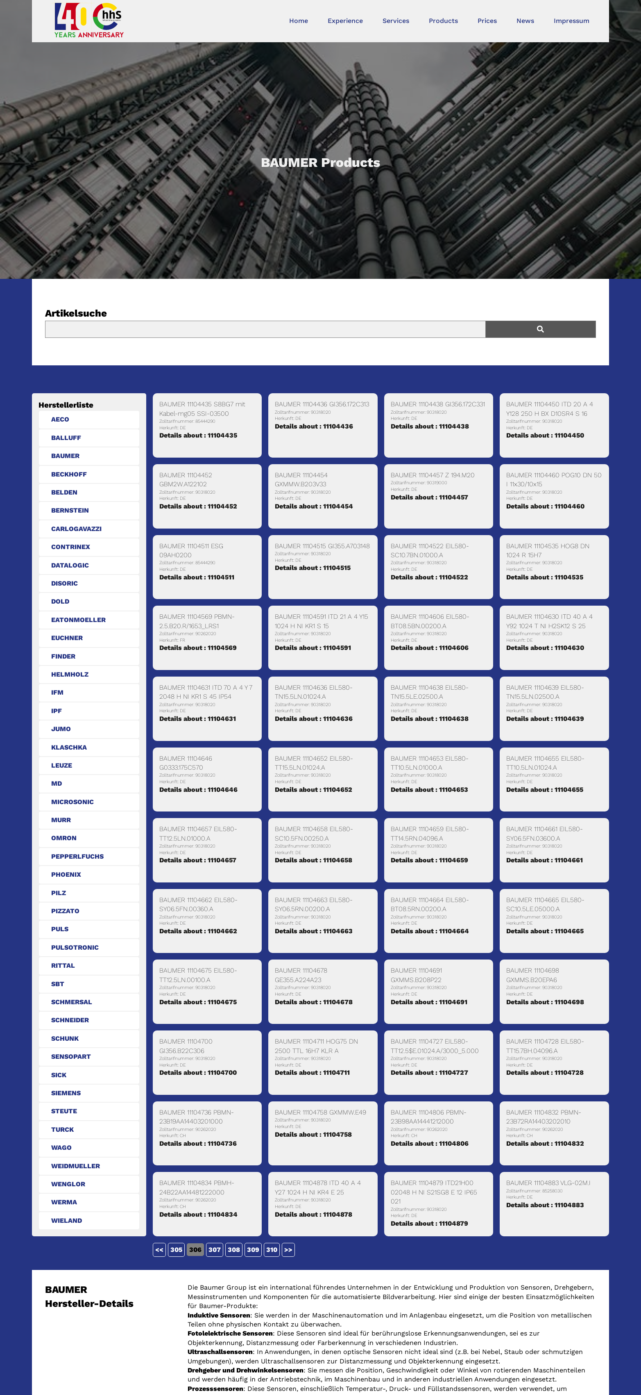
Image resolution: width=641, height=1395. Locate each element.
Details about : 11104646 (198, 789)
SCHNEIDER (70, 1020)
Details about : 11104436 (314, 426)
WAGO (61, 1147)
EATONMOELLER (78, 620)
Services (396, 21)
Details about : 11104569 (198, 648)
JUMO (61, 729)
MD (56, 783)
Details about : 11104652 (313, 789)
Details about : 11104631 (197, 719)
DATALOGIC (70, 565)
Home (298, 21)
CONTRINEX (70, 547)
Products (443, 21)
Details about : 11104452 (198, 506)
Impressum (571, 21)
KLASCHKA (69, 747)
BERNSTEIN (70, 510)
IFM (57, 692)
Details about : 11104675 (198, 1002)
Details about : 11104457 (429, 497)
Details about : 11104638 (430, 719)
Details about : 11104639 (545, 719)
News (525, 21)
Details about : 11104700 (198, 1072)
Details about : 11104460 (545, 506)
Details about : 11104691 (429, 1002)
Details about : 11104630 (545, 648)
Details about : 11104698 (545, 1002)
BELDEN (64, 492)
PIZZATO (65, 911)
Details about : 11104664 (430, 931)
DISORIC (64, 583)
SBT (57, 984)
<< (159, 1250)
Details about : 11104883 (545, 1205)
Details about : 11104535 (544, 577)
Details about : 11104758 (313, 1134)
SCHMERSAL (71, 1002)
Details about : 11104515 (313, 568)
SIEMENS (66, 1093)
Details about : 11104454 (314, 506)
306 (195, 1250)
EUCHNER (67, 638)
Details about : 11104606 (430, 648)
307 (214, 1250)
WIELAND (66, 1220)
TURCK (62, 1129)
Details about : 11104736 (198, 1143)
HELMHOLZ (69, 674)
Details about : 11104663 (314, 931)
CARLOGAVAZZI (76, 529)
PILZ (58, 893)
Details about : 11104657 (197, 860)
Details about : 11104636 (314, 719)
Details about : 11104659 (429, 860)
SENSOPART (71, 1056)
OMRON (64, 838)
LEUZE (61, 765)
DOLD (60, 601)
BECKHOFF (69, 474)
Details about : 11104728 (545, 1072)
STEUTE (64, 1111)
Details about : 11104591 (313, 648)
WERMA (64, 1202)
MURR (61, 820)
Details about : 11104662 (198, 931)
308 (234, 1250)
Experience (345, 21)
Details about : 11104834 (198, 1214)
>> (288, 1250)
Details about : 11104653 (429, 789)
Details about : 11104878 (313, 1214)
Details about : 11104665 (545, 931)
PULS (59, 929)
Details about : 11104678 (314, 1002)
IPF (56, 711)
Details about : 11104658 (313, 860)
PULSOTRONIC (75, 947)
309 (253, 1250)
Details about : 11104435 (198, 435)
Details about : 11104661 (544, 860)
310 (271, 1250)
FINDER (63, 656)
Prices (487, 21)
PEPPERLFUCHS (77, 856)
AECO (60, 419)
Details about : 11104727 (429, 1072)
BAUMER (65, 456)
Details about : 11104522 (429, 577)
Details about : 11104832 (545, 1143)
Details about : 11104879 (429, 1223)
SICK (58, 1075)
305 (176, 1250)
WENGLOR (68, 1184)
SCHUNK (65, 1038)
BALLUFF (66, 438)
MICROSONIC (72, 802)
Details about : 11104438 (430, 426)
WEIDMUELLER (75, 1166)
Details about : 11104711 (312, 1072)
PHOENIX (66, 874)
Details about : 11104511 (196, 577)
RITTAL (63, 965)
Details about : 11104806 (430, 1143)
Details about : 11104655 (544, 789)
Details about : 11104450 (545, 435)
